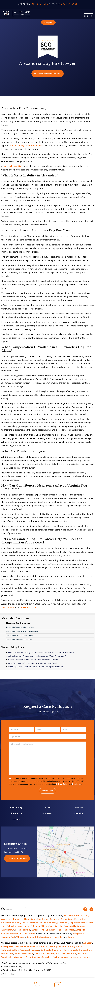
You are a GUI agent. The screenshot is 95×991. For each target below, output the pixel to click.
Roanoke (24, 950)
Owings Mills (70, 926)
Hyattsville (57, 937)
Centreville (45, 950)
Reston (79, 946)
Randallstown (38, 930)
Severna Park (16, 933)
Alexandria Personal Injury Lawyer (20, 628)
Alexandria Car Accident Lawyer (19, 640)
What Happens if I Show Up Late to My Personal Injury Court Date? (36, 667)
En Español (48, 22)
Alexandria (76, 957)
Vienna (18, 954)
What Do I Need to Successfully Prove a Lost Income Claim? (32, 663)
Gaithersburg (7, 923)
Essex (18, 930)
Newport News (21, 946)
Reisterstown (7, 930)
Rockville (68, 915)
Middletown (43, 919)
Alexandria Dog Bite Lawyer (18, 623)
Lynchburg (34, 950)
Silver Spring (16, 807)
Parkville (26, 930)
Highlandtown (44, 937)
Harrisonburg (85, 950)
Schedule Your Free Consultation (47, 73)
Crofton (5, 933)
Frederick (79, 807)
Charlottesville (59, 950)
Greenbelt (63, 923)
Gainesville (19, 957)
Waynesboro (7, 954)
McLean (34, 946)
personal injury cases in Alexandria (27, 146)
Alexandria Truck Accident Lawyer (20, 636)
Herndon (43, 946)
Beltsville (11, 926)
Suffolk (15, 950)
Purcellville (61, 954)
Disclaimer (76, 784)
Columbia (35, 926)
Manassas (47, 813)
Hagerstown (30, 919)
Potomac (78, 915)
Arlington (87, 943)
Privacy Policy (62, 784)
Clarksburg (52, 923)
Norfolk (86, 957)
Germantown (66, 919)
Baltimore (69, 930)
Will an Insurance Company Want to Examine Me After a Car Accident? (37, 656)
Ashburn (63, 946)
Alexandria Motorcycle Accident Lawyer (22, 632)
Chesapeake (16, 813)
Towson (81, 926)
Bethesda (54, 919)
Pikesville (57, 926)
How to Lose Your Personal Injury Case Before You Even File (33, 660)
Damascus (18, 919)
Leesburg (16, 819)
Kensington (79, 919)
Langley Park (79, 933)
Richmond (6, 950)
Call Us (37, 985)
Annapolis (80, 930)
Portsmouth (83, 954)
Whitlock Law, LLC (13, 166)
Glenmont (31, 937)
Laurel (26, 926)
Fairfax (55, 957)
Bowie (47, 807)
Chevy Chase (21, 923)
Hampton (71, 954)
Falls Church (40, 954)
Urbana (42, 923)
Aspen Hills (6, 919)
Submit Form (47, 791)
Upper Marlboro (77, 923)
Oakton (50, 954)
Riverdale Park (8, 937)
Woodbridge (7, 957)
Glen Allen (79, 813)
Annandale (73, 950)
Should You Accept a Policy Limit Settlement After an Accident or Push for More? (41, 653)
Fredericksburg (33, 957)
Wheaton (20, 937)
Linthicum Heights (54, 930)
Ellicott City (46, 926)
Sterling (71, 946)
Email (57, 985)
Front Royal (27, 954)
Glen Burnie (29, 933)
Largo (19, 926)
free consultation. (28, 607)
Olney (86, 915)
